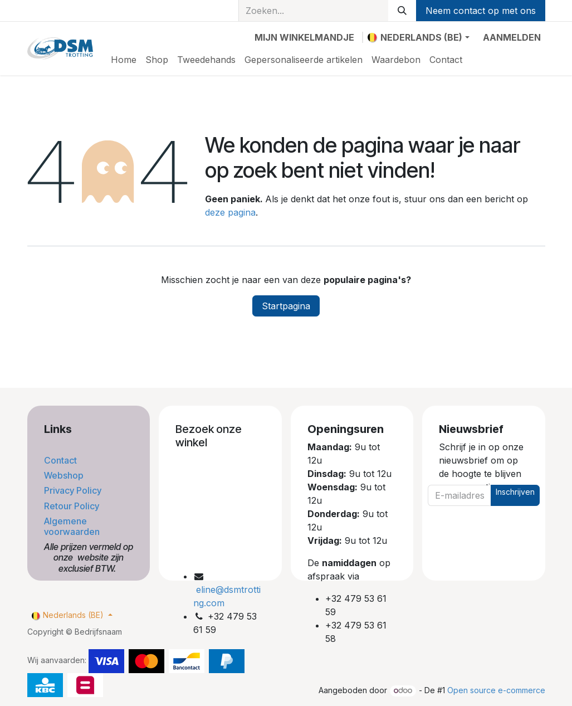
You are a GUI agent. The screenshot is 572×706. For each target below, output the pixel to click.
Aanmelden (512, 37)
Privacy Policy (74, 490)
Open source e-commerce (496, 690)
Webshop (65, 475)
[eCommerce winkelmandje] (304, 37)
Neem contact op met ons (481, 10)
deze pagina (230, 212)
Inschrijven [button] (515, 491)
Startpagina (286, 305)
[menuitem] (123, 59)
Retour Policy (72, 506)
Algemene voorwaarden (73, 526)
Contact (61, 460)
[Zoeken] (402, 10)
